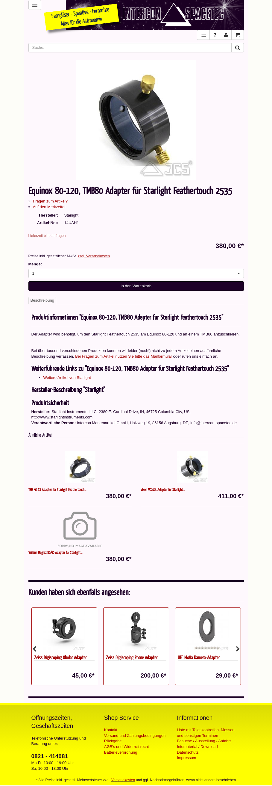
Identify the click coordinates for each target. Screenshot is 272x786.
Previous (34, 649)
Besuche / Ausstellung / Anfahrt (204, 741)
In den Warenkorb (136, 286)
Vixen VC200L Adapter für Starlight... (163, 489)
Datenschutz (187, 752)
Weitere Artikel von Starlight (67, 377)
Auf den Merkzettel (49, 207)
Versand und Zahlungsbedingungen (134, 735)
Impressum (186, 757)
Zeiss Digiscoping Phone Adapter (131, 657)
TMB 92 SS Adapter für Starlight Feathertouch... (57, 489)
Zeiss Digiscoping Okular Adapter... (61, 657)
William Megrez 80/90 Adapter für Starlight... (55, 552)
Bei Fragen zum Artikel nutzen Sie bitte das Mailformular (123, 356)
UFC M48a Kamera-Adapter (199, 657)
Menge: (35, 264)
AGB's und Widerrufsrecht (126, 746)
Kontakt (110, 730)
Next (238, 649)
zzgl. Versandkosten (94, 256)
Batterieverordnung (120, 752)
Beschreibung (42, 300)
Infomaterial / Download (197, 746)
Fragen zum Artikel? (50, 201)
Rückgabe (113, 741)
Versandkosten (123, 780)
